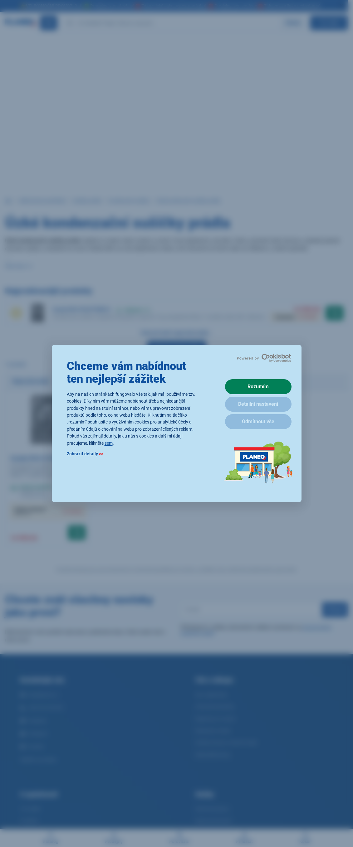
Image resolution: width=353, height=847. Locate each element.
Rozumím (258, 387)
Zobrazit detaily (85, 453)
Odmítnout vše (258, 421)
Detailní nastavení (258, 404)
